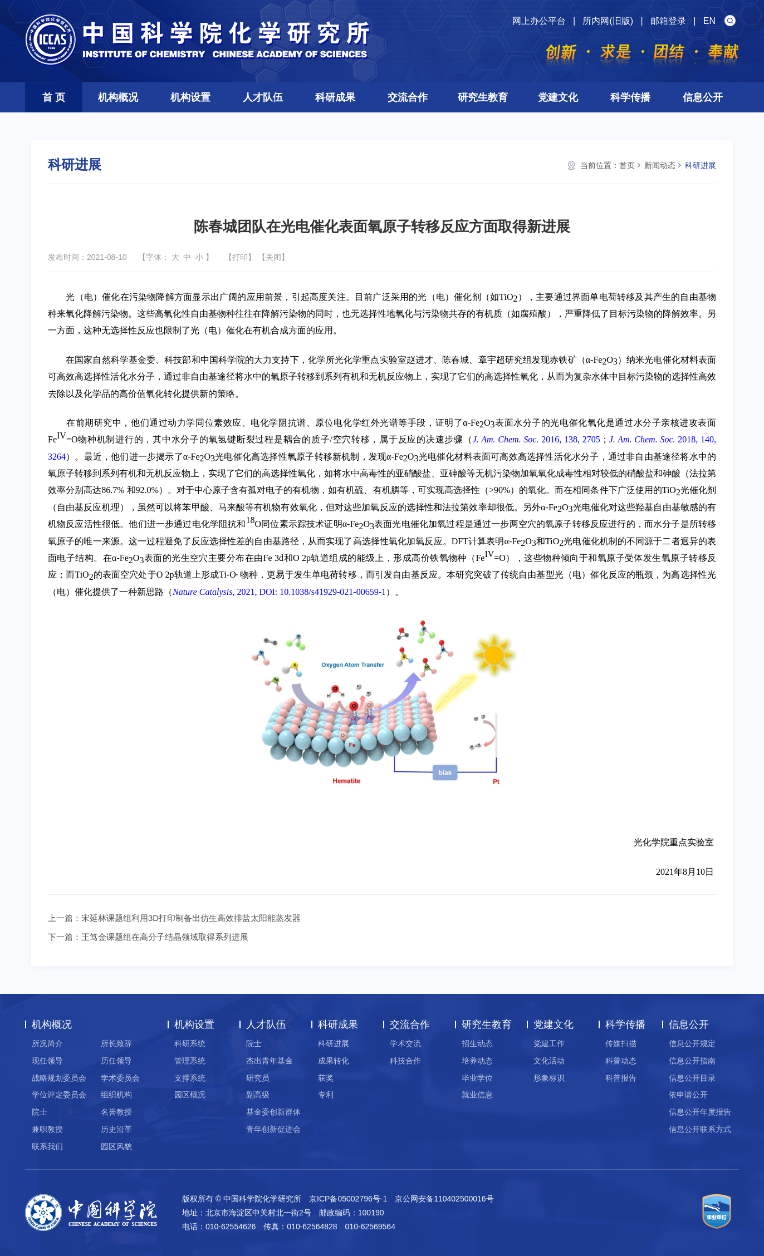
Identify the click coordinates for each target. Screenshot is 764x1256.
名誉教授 (116, 1111)
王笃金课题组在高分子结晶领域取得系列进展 (164, 937)
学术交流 (405, 1043)
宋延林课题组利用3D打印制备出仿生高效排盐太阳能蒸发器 (191, 918)
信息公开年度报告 (700, 1111)
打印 (240, 257)
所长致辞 (116, 1043)
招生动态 (477, 1043)
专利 (326, 1094)
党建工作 (549, 1043)
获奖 (326, 1077)
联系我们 (47, 1146)
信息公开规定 (692, 1043)
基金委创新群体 (273, 1111)
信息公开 (703, 97)
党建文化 (558, 97)
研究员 (258, 1077)
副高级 (258, 1094)
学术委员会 (120, 1077)
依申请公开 (688, 1094)
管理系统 (189, 1060)
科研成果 (335, 97)
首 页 (53, 97)
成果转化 (333, 1060)
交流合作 (408, 97)
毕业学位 (477, 1077)
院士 (39, 1111)
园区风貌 (116, 1146)
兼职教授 (47, 1129)
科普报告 (620, 1077)
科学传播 (630, 97)
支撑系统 (189, 1077)
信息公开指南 (692, 1060)
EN (709, 21)
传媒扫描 (620, 1043)
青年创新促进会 (273, 1129)
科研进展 (700, 165)
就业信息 (477, 1094)
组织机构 (116, 1094)
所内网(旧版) (607, 21)
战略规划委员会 (59, 1077)
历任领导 (116, 1060)
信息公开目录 (692, 1077)
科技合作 (405, 1060)
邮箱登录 (668, 21)
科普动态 (620, 1060)
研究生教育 (483, 97)
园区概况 (189, 1094)
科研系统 (189, 1043)
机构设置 (190, 97)
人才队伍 (263, 97)
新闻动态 (659, 165)
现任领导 (47, 1060)
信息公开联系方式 (700, 1129)
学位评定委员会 (59, 1094)
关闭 (273, 257)
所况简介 (47, 1043)
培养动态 (477, 1060)
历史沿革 (116, 1129)
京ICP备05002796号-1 (348, 1198)
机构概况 (118, 97)
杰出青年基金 (269, 1060)
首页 (627, 165)
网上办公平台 (539, 21)
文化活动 (549, 1060)
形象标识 (549, 1077)
